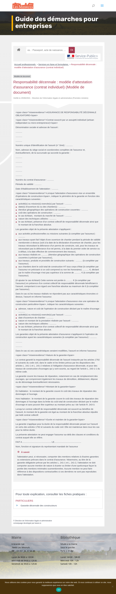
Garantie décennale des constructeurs (39, 505)
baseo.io (38, 523)
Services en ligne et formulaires (53, 64)
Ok (58, 590)
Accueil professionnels (25, 64)
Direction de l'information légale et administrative (33, 521)
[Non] (112, 586)
